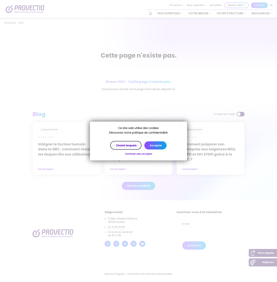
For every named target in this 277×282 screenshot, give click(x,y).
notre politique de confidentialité (146, 132)
